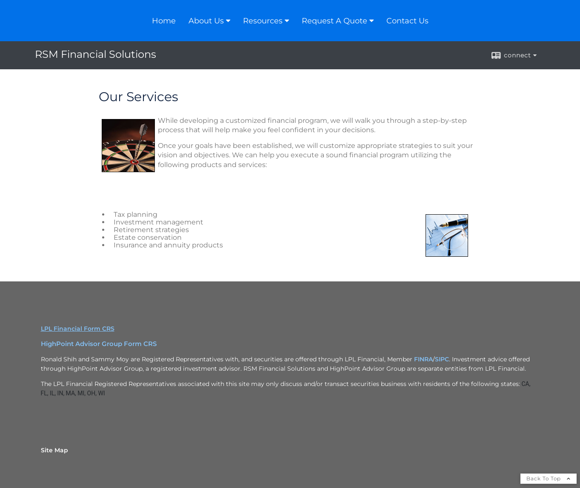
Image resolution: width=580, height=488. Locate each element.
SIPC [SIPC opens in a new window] (442, 359)
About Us (206, 21)
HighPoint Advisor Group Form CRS (99, 344)
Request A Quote (334, 21)
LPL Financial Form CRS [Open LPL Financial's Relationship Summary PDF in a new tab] (77, 328)
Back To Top (548, 478)
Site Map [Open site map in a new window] (54, 450)
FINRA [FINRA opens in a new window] (423, 359)
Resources (263, 21)
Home (164, 21)
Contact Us (407, 21)
